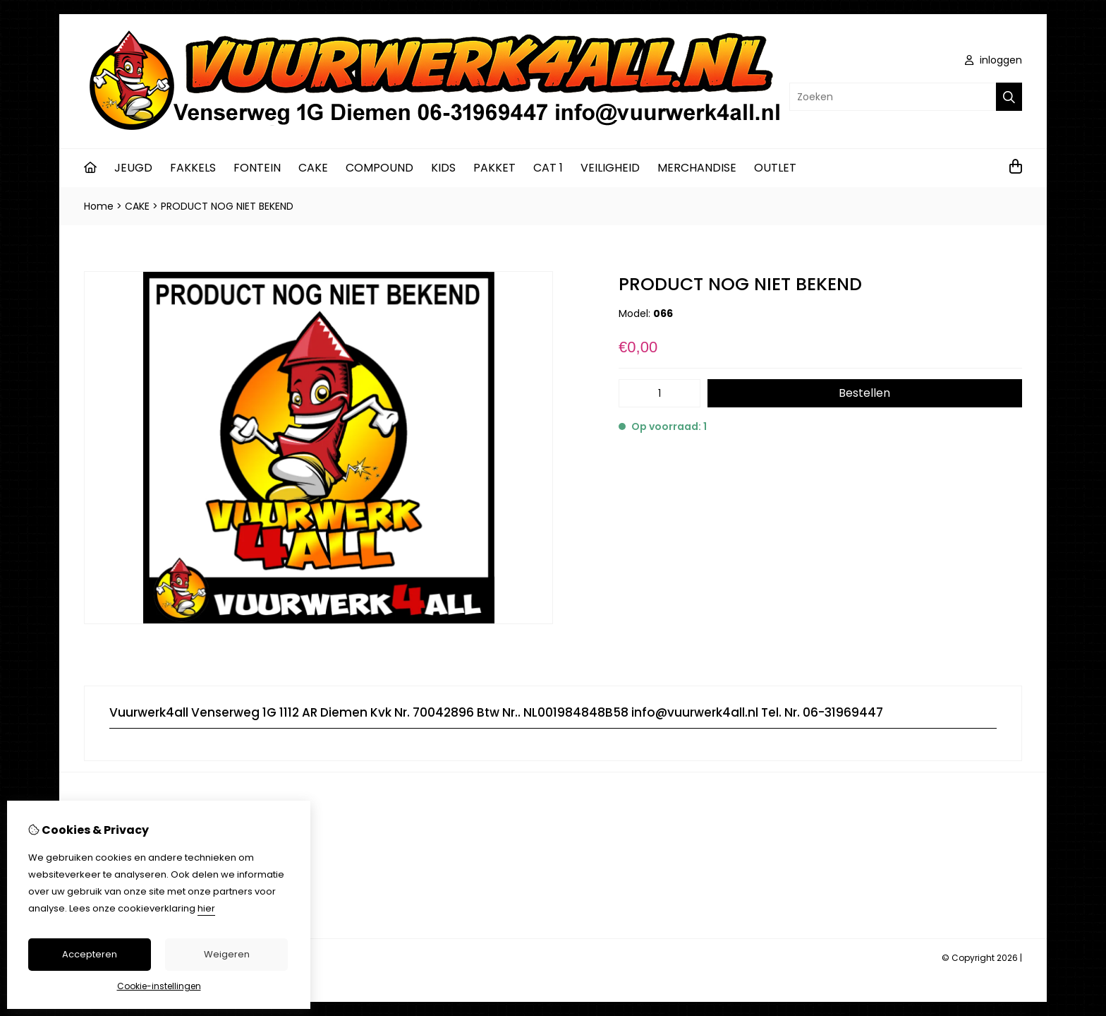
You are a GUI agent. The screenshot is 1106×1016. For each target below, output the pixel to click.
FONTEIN (257, 168)
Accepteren (89, 954)
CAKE (313, 168)
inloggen (993, 60)
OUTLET (775, 168)
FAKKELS (193, 168)
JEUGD (133, 168)
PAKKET (494, 168)
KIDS (443, 168)
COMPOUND (379, 168)
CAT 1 (548, 168)
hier (206, 908)
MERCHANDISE (696, 168)
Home (99, 206)
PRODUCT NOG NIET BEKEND (227, 206)
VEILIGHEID (610, 168)
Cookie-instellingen (159, 986)
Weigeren (227, 954)
